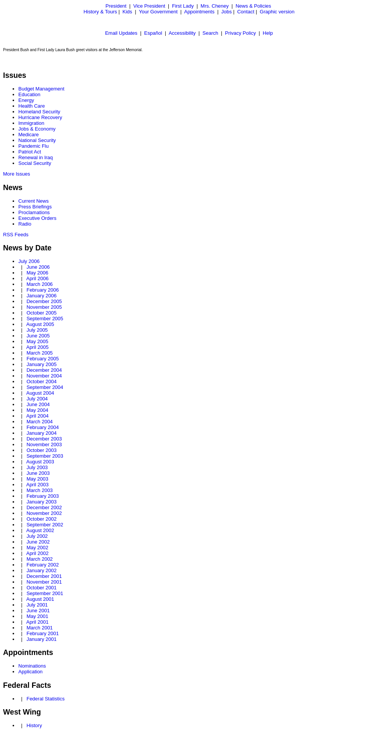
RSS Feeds (15, 234)
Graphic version (277, 12)
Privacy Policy (240, 33)
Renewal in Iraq (35, 157)
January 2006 (41, 295)
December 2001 (44, 576)
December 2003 (44, 439)
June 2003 (38, 473)
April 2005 (37, 347)
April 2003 (37, 484)
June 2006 (38, 267)
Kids (127, 12)
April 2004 (37, 416)
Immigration (31, 123)
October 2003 (41, 450)
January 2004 (41, 433)
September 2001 (44, 593)
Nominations (32, 666)
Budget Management (41, 89)
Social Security (34, 163)
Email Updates (121, 33)
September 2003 (44, 456)
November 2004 (44, 376)
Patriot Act (29, 152)
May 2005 (37, 341)
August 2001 (40, 599)
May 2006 (37, 273)
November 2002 (44, 513)
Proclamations (34, 212)
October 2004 (41, 381)
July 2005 (37, 330)
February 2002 (42, 565)
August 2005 (40, 324)
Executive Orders (37, 218)
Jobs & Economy (37, 129)
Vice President (149, 6)
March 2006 (39, 284)
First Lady (183, 6)
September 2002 (44, 525)
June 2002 (38, 542)
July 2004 (37, 399)
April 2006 (37, 278)
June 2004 (38, 404)
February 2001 (42, 633)
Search (210, 33)
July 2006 (29, 261)
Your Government (158, 12)
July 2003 (37, 467)
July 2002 (37, 536)
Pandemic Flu (33, 146)
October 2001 (41, 587)
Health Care (31, 106)
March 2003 (39, 490)
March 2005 (39, 353)
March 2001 (39, 628)
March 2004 (39, 421)
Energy (26, 100)
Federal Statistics (45, 699)
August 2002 (40, 530)
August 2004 (40, 393)
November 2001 (44, 582)
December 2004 (44, 370)
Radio (24, 224)
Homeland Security (39, 112)
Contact (245, 12)
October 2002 (41, 519)
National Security (37, 140)
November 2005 (44, 307)
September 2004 (44, 387)
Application (30, 671)
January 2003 (41, 502)
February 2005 (42, 358)
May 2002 (37, 547)
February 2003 (42, 496)
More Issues (16, 174)
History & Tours (100, 12)
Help (268, 33)
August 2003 (40, 462)
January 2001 (41, 639)
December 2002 (44, 507)
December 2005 (44, 301)
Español (153, 33)
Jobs (226, 12)
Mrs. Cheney (214, 6)
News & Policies (253, 6)
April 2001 (37, 622)
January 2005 (41, 364)
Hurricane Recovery (40, 117)
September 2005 (44, 318)
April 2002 (37, 553)
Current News (33, 201)
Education (29, 94)
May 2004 (37, 410)
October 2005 (41, 313)
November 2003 (44, 444)
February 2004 (42, 427)
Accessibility (182, 33)
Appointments (199, 12)
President (115, 6)
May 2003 (37, 479)
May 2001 (37, 616)
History (34, 725)
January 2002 (41, 570)
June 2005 (38, 336)
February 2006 (42, 290)
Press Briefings (35, 207)
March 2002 (39, 559)
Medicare (28, 134)
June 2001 (38, 610)
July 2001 (37, 605)
